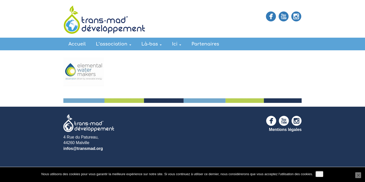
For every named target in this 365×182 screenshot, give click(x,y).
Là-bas (151, 44)
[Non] (358, 175)
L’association (113, 44)
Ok (319, 174)
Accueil (77, 44)
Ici (176, 44)
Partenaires (205, 44)
